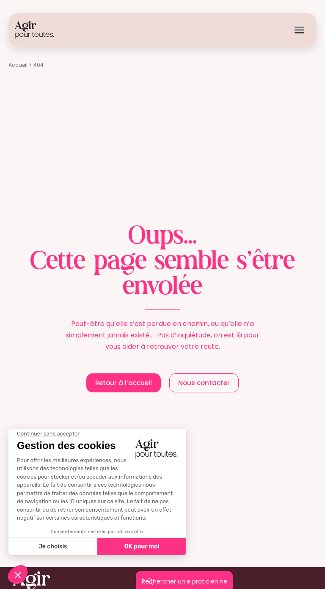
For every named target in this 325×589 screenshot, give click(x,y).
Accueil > (19, 64)
